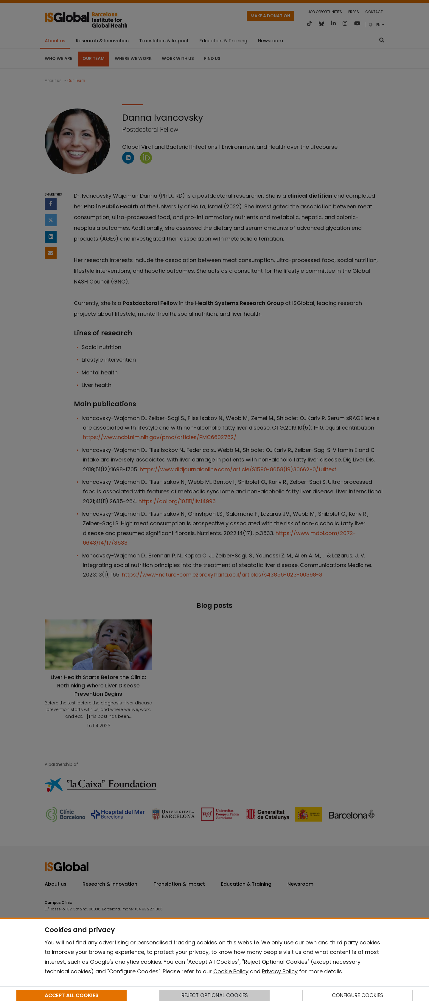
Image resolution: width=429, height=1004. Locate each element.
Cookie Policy (230, 971)
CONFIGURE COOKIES (357, 995)
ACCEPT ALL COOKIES (71, 995)
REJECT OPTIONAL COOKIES (214, 995)
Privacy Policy (280, 971)
